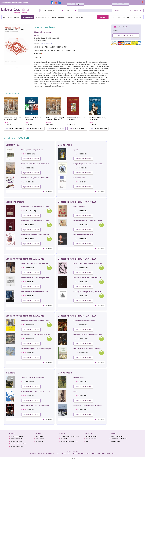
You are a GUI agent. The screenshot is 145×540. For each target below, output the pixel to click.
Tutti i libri (48, 191)
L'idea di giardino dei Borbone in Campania (88, 348)
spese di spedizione (92, 438)
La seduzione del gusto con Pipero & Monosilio (37, 178)
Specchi (76, 150)
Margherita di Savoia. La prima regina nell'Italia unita (107, 118)
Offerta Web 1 (65, 145)
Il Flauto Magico (45, 43)
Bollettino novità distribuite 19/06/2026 (25, 315)
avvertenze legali (117, 436)
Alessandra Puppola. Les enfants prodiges (36, 348)
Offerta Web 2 (13, 145)
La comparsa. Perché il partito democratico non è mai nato (93, 405)
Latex (75, 391)
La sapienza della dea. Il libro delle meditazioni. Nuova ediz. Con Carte (97, 221)
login (71, 4)
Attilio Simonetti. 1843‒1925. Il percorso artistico (38, 264)
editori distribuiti (16, 438)
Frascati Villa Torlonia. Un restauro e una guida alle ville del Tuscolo (45, 334)
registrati (79, 4)
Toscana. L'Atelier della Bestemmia (33, 377)
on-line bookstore (17, 436)
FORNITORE (116, 17)
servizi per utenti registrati (70, 436)
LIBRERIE (126, 17)
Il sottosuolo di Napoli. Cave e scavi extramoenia (38, 235)
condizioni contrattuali (119, 438)
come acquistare (92, 436)
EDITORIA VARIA (27, 17)
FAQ (87, 441)
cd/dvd (70, 17)
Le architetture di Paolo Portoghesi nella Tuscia (37, 278)
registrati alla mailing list (69, 441)
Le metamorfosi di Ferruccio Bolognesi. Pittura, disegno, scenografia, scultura (48, 292)
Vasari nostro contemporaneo (84, 320)
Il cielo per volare (79, 178)
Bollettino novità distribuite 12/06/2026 (77, 315)
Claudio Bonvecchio (42, 32)
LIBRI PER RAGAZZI (58, 17)
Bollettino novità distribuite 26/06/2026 (77, 259)
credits (73, 458)
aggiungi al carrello (13, 128)
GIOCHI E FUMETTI (42, 17)
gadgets (79, 17)
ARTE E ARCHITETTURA (11, 17)
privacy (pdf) (115, 441)
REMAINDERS (102, 17)
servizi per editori (17, 446)
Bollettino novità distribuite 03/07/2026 (25, 259)
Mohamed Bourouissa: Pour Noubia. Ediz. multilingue (92, 278)
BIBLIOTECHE (137, 17)
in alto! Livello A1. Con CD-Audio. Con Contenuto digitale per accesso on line (48, 391)
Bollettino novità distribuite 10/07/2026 (77, 202)
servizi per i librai (16, 441)
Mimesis (36, 35)
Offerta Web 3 (65, 372)
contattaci (39, 441)
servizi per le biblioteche (19, 444)
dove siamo (40, 438)
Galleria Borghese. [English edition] (15, 118)
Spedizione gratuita (15, 202)
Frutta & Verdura (79, 377)
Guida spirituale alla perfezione (32, 150)
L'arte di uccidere (79, 207)
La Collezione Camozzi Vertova (84, 235)
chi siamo (39, 436)
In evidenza (11, 372)
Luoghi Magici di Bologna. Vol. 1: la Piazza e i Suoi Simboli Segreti (96, 164)
